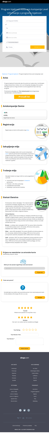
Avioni (35, 396)
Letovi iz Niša (14, 391)
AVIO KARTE (14, 364)
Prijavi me (40, 272)
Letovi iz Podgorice (14, 396)
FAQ (35, 398)
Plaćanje (14, 375)
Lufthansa (35, 375)
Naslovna (4, 74)
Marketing (35, 401)
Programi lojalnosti (13, 74)
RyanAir (35, 380)
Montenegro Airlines (35, 371)
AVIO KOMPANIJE (35, 364)
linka (27, 130)
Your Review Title (16, 334)
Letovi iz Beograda (14, 389)
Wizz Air (35, 378)
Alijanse (35, 394)
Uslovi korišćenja (16, 425)
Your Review (11, 339)
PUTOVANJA (14, 385)
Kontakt (40, 297)
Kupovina (14, 373)
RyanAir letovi (14, 398)
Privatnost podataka (27, 425)
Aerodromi (35, 389)
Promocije (14, 371)
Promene (14, 378)
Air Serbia (35, 368)
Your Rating (17, 330)
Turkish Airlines (35, 373)
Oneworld (27, 180)
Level (6, 153)
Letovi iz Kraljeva (14, 394)
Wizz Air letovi (14, 401)
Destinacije (13, 368)
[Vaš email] (24, 268)
